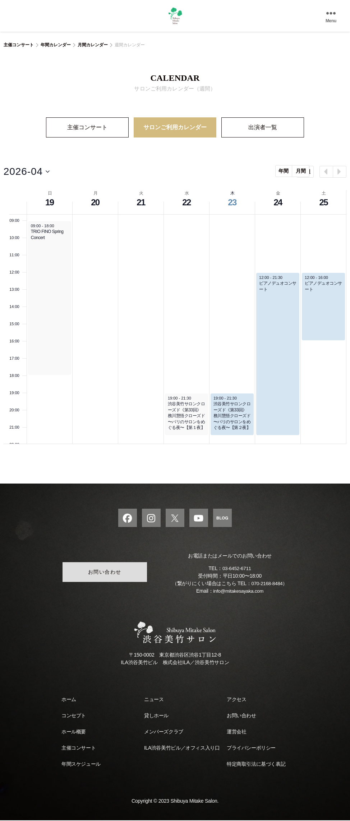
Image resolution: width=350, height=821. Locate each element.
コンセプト (73, 716)
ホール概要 (73, 732)
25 (323, 201)
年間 (265, 170)
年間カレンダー (56, 44)
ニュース (154, 700)
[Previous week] (326, 171)
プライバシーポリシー (251, 748)
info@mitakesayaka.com (238, 591)
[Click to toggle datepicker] (27, 171)
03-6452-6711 (237, 569)
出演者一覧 (262, 128)
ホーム (68, 700)
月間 (282, 170)
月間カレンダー (93, 44)
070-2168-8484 (266, 584)
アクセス (236, 700)
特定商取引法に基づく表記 (256, 765)
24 (277, 201)
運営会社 (236, 732)
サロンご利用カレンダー (175, 128)
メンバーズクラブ (163, 732)
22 (186, 201)
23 (232, 201)
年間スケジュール (81, 765)
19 (49, 201)
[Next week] (339, 171)
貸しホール (156, 716)
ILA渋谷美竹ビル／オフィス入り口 (182, 748)
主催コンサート (19, 44)
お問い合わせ (104, 572)
